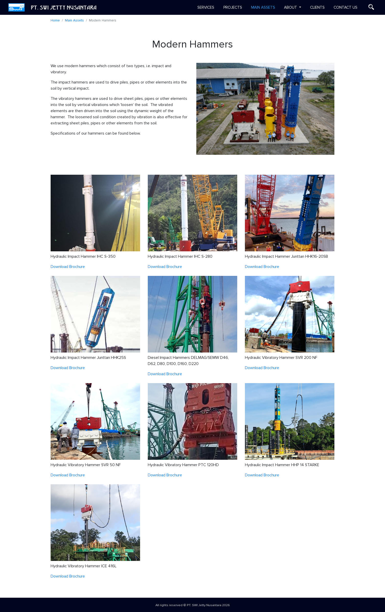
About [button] (291, 7)
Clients (317, 7)
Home (55, 20)
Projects (232, 7)
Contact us (345, 7)
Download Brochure (68, 266)
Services (205, 7)
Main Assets (263, 7)
